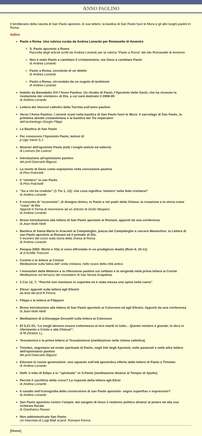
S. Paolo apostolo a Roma (49, 49)
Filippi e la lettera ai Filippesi (42, 300)
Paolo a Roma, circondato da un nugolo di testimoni (70, 81)
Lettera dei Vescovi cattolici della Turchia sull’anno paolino (65, 107)
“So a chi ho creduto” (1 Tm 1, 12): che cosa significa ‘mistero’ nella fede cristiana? (84, 191)
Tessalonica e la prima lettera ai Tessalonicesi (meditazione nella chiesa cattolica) (82, 340)
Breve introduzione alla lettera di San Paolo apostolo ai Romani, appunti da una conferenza (90, 220)
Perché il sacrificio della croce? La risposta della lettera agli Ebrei (70, 380)
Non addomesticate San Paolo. (43, 417)
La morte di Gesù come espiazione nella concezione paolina (66, 169)
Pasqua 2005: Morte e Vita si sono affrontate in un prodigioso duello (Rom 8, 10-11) (83, 249)
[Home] (15, 431)
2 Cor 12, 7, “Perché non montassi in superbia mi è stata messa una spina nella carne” (86, 282)
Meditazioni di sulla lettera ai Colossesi (66, 318)
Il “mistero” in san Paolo (38, 180)
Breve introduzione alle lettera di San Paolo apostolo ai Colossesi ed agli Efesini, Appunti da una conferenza (103, 307)
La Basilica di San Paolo (38, 129)
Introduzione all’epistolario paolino (46, 158)
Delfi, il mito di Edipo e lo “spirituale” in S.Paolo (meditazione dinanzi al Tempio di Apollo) (88, 373)
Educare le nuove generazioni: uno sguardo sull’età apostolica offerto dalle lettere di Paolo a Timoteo (98, 362)
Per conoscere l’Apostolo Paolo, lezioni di (52, 136)
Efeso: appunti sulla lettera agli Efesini (49, 289)
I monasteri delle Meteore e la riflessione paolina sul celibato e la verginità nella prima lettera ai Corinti (98, 271)
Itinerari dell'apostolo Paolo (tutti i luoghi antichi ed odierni (65, 147)
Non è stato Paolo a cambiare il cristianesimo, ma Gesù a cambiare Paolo (86, 59)
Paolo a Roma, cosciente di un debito (58, 70)
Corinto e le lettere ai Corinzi (42, 260)
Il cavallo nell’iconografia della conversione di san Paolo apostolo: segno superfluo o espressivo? (95, 391)
